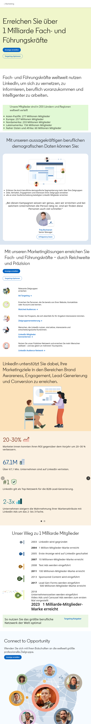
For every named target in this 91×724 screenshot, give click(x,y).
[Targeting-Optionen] (13, 56)
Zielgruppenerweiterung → (30, 320)
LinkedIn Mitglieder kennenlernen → (27, 335)
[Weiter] (88, 478)
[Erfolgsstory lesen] (45, 237)
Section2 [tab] (44, 521)
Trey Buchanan (45, 229)
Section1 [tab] (41, 521)
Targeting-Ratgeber (72, 618)
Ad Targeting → (25, 295)
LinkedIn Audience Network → (31, 350)
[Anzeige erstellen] (12, 50)
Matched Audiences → (28, 309)
